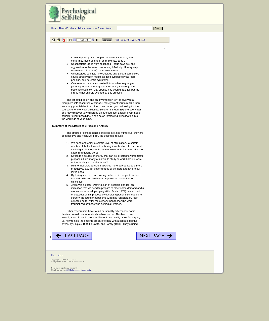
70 (128, 40)
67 (119, 40)
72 (133, 40)
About (62, 28)
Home (54, 28)
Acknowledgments (87, 28)
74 (139, 40)
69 (125, 40)
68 (122, 40)
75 (141, 40)
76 (144, 40)
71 (130, 40)
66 (116, 40)
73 (136, 40)
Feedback (71, 28)
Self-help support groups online (79, 270)
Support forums (105, 28)
